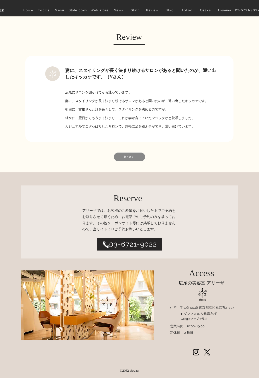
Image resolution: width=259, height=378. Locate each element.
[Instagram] (196, 352)
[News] (119, 10)
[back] (129, 156)
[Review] (152, 10)
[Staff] (135, 10)
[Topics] (44, 10)
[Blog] (170, 10)
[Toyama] (225, 10)
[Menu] (59, 10)
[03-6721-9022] (129, 244)
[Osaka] (206, 10)
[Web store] (100, 10)
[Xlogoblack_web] (207, 352)
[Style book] (78, 10)
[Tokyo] (187, 10)
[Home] (28, 10)
